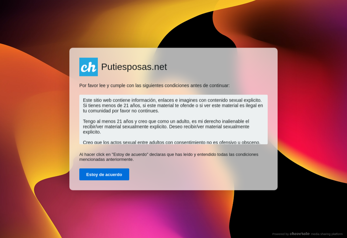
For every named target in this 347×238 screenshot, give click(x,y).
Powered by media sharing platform (307, 234)
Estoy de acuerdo (104, 174)
